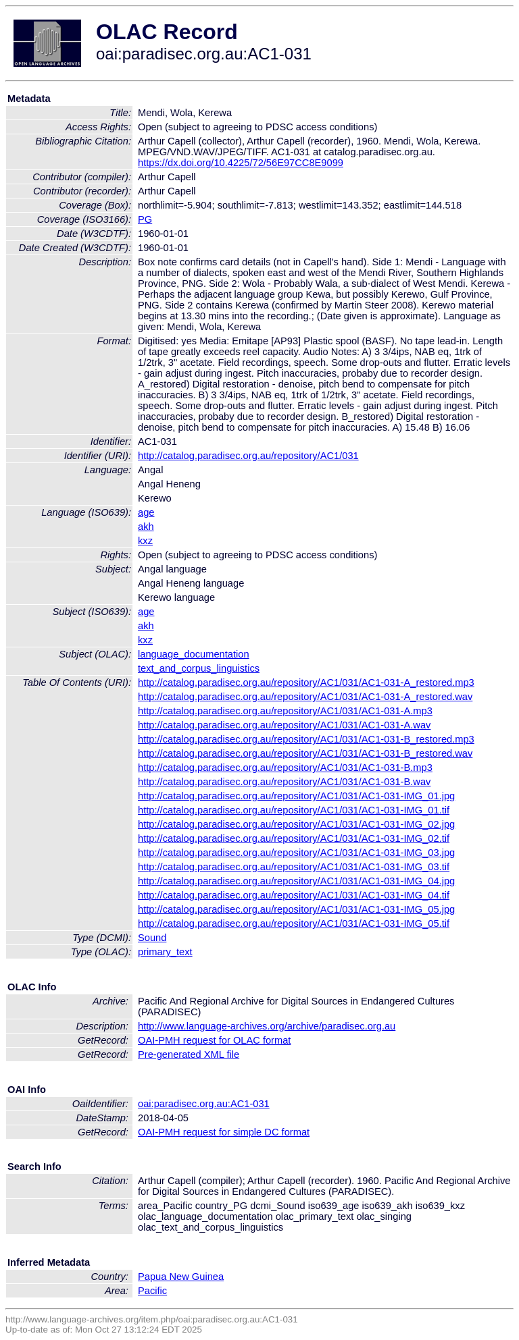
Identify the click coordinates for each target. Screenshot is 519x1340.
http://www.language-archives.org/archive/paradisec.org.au (266, 1026)
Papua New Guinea (181, 1276)
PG (145, 219)
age (146, 512)
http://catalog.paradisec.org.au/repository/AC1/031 (248, 455)
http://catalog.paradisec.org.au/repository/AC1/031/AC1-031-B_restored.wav (305, 753)
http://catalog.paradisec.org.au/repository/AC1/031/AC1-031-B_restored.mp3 (306, 739)
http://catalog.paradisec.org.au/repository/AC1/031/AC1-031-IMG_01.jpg (296, 795)
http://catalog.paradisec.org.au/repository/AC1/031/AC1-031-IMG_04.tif (293, 895)
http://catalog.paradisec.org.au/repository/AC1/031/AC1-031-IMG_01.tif (293, 810)
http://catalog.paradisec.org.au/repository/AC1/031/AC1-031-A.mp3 (285, 710)
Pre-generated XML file (188, 1054)
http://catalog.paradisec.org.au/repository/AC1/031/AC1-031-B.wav (284, 781)
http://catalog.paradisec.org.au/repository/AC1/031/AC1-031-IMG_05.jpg (296, 909)
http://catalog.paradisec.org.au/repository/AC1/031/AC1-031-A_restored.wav (305, 696)
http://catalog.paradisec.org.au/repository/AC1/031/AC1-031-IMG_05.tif (293, 923)
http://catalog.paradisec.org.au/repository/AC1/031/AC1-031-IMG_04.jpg (296, 881)
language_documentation (193, 654)
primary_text (165, 951)
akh (146, 526)
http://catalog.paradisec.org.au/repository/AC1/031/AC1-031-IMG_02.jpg (296, 824)
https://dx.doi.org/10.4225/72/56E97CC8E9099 (240, 162)
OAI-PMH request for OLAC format (214, 1040)
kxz (145, 540)
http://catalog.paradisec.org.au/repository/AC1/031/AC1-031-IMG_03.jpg (296, 852)
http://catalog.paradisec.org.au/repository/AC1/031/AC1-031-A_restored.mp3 (306, 682)
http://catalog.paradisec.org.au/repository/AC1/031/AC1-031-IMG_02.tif (293, 838)
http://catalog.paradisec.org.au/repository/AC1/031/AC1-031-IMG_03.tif (293, 866)
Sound (152, 937)
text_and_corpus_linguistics (199, 668)
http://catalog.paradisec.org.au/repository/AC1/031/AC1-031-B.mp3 (285, 767)
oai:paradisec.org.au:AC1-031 (204, 1103)
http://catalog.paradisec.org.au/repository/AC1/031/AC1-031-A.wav (284, 725)
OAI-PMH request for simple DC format (224, 1132)
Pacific (152, 1290)
